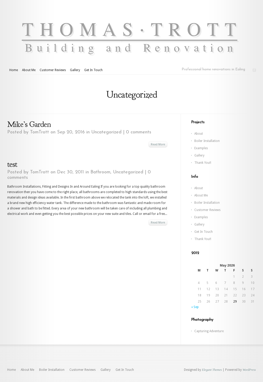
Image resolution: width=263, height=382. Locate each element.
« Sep (195, 307)
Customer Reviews (53, 70)
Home (13, 70)
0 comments (138, 132)
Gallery (75, 70)
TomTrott (39, 132)
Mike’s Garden (30, 124)
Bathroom (100, 172)
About (198, 133)
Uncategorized (106, 132)
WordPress (249, 370)
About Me (28, 70)
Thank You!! (202, 163)
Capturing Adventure (209, 331)
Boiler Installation (207, 141)
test (12, 164)
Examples (201, 148)
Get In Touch (93, 70)
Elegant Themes (212, 370)
